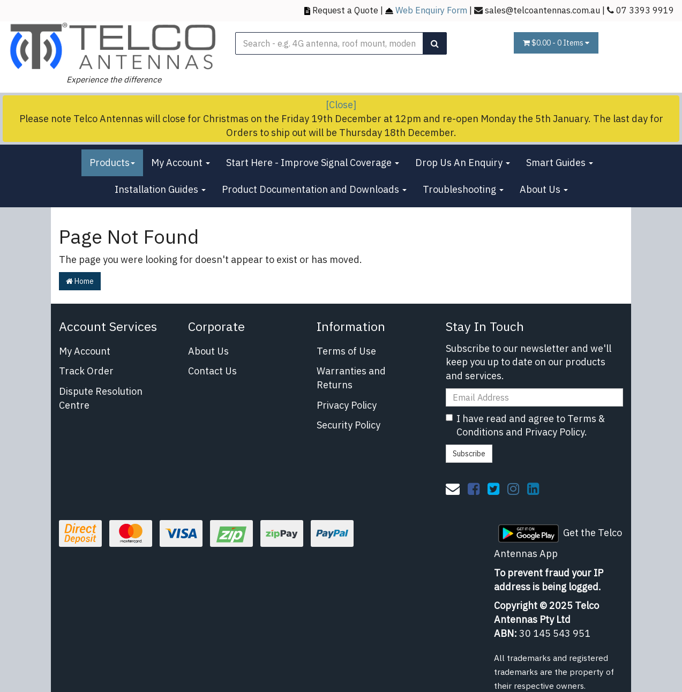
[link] (473, 488)
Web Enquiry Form (431, 10)
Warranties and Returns (351, 378)
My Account (180, 162)
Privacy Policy (347, 405)
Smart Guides (559, 162)
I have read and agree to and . (525, 425)
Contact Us (212, 371)
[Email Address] (534, 397)
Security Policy (348, 425)
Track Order (86, 371)
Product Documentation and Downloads (314, 189)
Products (112, 162)
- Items (556, 43)
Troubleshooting (463, 189)
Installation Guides (160, 189)
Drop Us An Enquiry (462, 162)
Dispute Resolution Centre (101, 398)
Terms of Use (346, 351)
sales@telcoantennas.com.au (542, 10)
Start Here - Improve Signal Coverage (312, 162)
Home (80, 281)
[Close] (341, 105)
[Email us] (453, 488)
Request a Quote (345, 10)
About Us (544, 189)
